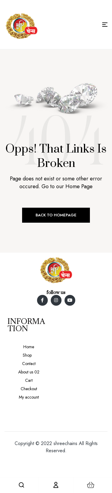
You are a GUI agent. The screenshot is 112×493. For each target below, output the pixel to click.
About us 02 (28, 372)
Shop (27, 355)
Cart (29, 380)
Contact (29, 364)
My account (29, 397)
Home (28, 347)
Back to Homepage (56, 215)
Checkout (29, 389)
